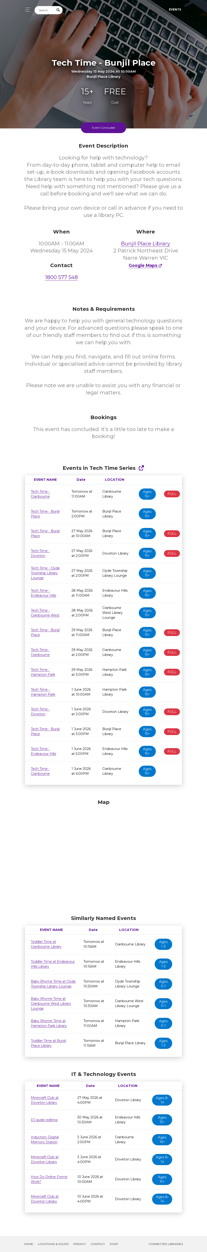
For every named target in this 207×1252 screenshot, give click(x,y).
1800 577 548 (61, 277)
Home (28, 1244)
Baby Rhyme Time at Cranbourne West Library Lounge (51, 1004)
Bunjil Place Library (145, 243)
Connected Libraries (166, 1244)
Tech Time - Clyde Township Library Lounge (45, 573)
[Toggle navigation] (26, 10)
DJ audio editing (44, 1120)
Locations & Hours (53, 1244)
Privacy (79, 1244)
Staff (114, 1244)
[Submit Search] (58, 10)
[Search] (44, 10)
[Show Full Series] (141, 468)
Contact (98, 1244)
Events (175, 9)
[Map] (103, 856)
